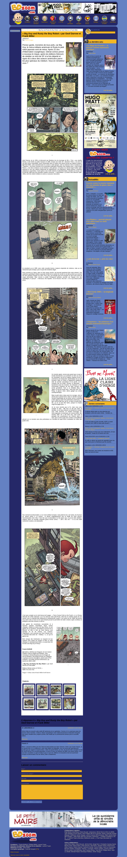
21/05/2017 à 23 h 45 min (75, 728)
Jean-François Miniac (95, 297)
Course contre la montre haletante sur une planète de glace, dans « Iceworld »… (100, 185)
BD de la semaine (36, 20)
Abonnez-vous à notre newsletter (19, 855)
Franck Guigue (29, 40)
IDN (37, 849)
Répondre (25, 739)
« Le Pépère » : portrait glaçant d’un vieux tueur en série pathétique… (98, 221)
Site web (23, 778)
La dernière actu (96, 42)
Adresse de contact (26, 774)
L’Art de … (61, 19)
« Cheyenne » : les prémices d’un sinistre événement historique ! (99, 323)
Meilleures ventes (53, 20)
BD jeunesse (70, 20)
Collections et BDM (104, 20)
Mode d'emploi (14, 852)
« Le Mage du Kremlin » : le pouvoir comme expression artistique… (97, 47)
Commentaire (25, 783)
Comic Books (87, 20)
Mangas (95, 19)
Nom (22, 769)
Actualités (27, 19)
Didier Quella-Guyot (94, 264)
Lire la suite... (108, 90)
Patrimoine (44, 19)
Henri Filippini (92, 227)
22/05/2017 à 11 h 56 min (75, 743)
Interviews (112, 19)
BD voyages (78, 20)
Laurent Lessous (93, 191)
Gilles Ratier (92, 53)
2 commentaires (15, 31)
